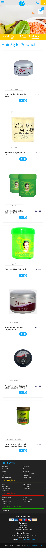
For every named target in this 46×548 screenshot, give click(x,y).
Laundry (25, 497)
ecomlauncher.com (34, 545)
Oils (3, 475)
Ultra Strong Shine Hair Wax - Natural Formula (16, 445)
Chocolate (26, 471)
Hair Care (24, 37)
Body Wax (26, 486)
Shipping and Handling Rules (23, 529)
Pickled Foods (27, 477)
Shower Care (27, 484)
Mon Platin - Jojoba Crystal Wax (14, 329)
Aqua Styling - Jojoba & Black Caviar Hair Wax (16, 387)
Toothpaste (5, 491)
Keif (14, 206)
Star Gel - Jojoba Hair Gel (15, 154)
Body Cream (6, 488)
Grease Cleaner (6, 501)
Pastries (25, 475)
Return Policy (23, 527)
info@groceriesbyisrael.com (26, 539)
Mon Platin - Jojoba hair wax (16, 95)
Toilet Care (26, 501)
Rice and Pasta (6, 477)
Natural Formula (14, 439)
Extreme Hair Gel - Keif (16, 269)
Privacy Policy (23, 525)
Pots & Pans (5, 510)
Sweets (4, 473)
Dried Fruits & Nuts (29, 473)
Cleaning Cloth (6, 497)
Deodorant (26, 488)
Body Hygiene (13, 37)
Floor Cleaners (27, 499)
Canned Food (6, 469)
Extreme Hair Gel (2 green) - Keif (14, 212)
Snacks (4, 471)
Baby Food (5, 466)
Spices (25, 469)
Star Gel (14, 147)
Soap (3, 484)
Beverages (26, 466)
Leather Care (6, 504)
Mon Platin (14, 89)
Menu (4, 36)
